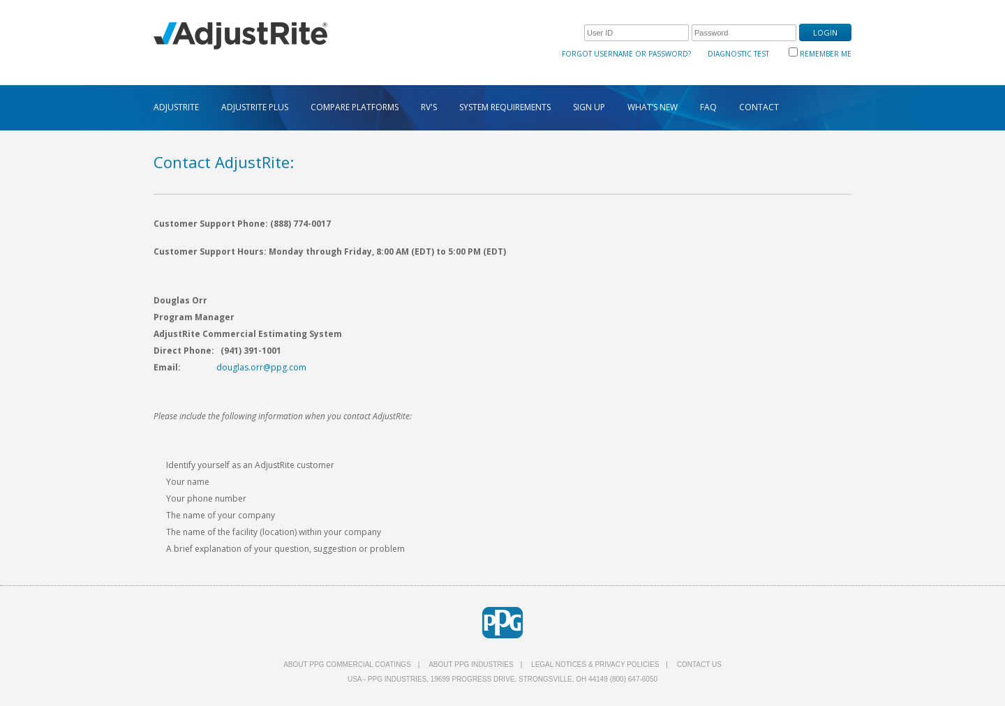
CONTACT (759, 107)
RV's (429, 107)
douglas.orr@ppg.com (261, 367)
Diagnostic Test (738, 54)
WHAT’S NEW (652, 107)
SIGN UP (589, 107)
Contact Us (699, 664)
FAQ (708, 107)
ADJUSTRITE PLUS (254, 107)
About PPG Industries (471, 664)
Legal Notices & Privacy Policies (595, 664)
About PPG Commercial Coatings (347, 664)
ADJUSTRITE (176, 107)
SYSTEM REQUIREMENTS (505, 107)
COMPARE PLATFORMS (355, 107)
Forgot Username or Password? (626, 54)
